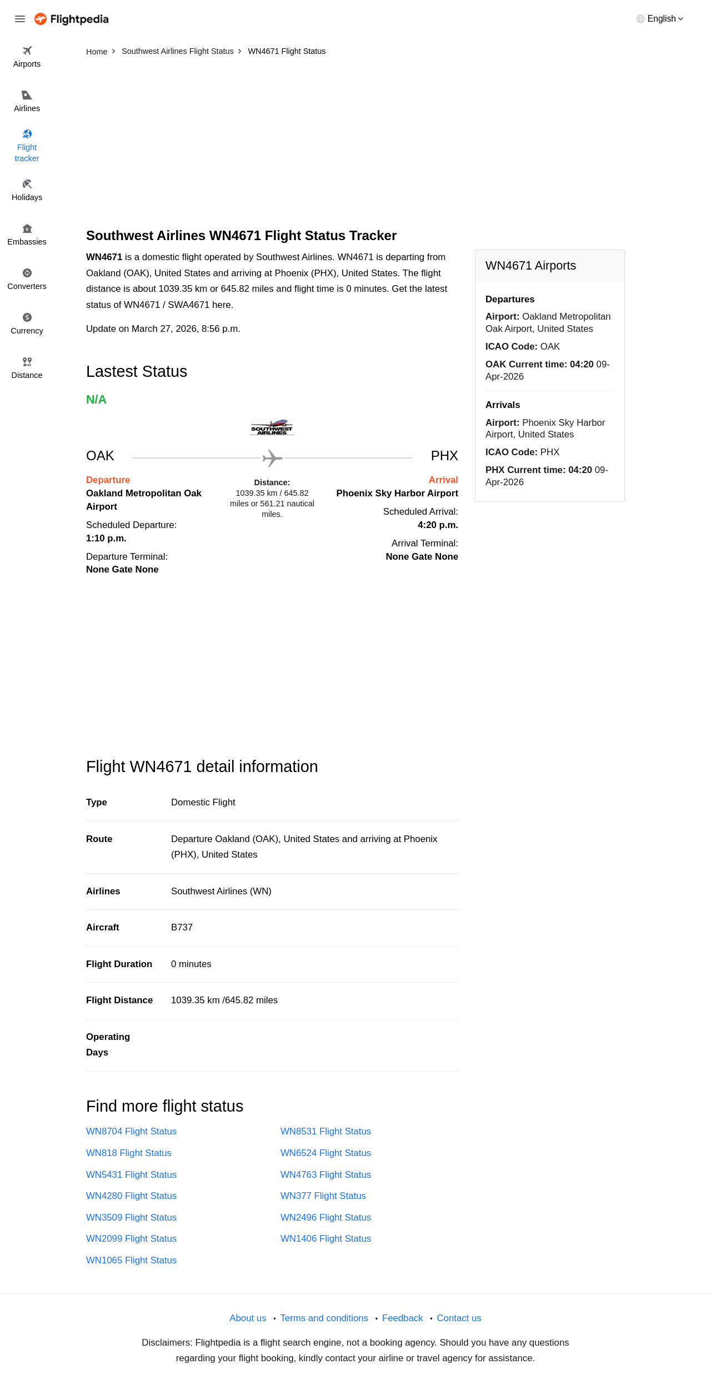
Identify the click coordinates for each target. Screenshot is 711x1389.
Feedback (402, 1318)
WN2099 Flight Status (131, 1238)
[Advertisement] (355, 144)
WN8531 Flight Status (326, 1131)
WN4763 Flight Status (326, 1174)
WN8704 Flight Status (131, 1131)
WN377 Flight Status (323, 1196)
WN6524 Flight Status (326, 1153)
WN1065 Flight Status (131, 1260)
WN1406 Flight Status (326, 1238)
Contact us (459, 1318)
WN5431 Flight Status (131, 1174)
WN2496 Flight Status (326, 1217)
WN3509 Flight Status (131, 1217)
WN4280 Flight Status (131, 1196)
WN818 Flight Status (129, 1153)
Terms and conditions (324, 1318)
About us (247, 1318)
